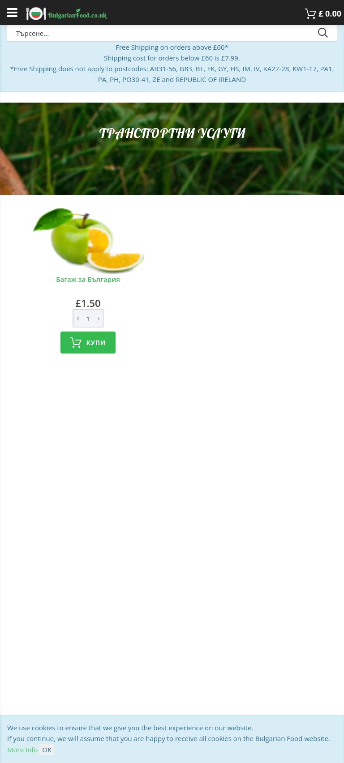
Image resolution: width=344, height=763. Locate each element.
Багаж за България (88, 279)
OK (47, 749)
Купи (88, 342)
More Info (22, 749)
